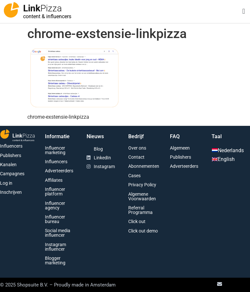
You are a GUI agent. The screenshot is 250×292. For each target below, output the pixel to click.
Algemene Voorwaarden (142, 196)
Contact (136, 157)
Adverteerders (59, 170)
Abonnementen (143, 166)
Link (42, 8)
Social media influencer (57, 233)
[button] (244, 11)
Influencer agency (55, 205)
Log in (6, 183)
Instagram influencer (55, 247)
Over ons (137, 148)
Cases (134, 175)
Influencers (11, 146)
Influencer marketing (55, 150)
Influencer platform (55, 191)
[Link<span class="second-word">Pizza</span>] (11, 10)
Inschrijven (11, 192)
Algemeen (180, 148)
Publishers (10, 155)
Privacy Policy (142, 184)
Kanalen (8, 164)
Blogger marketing (55, 260)
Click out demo (143, 230)
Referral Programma (140, 210)
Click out (137, 221)
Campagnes (12, 173)
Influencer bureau (55, 219)
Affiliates (53, 180)
